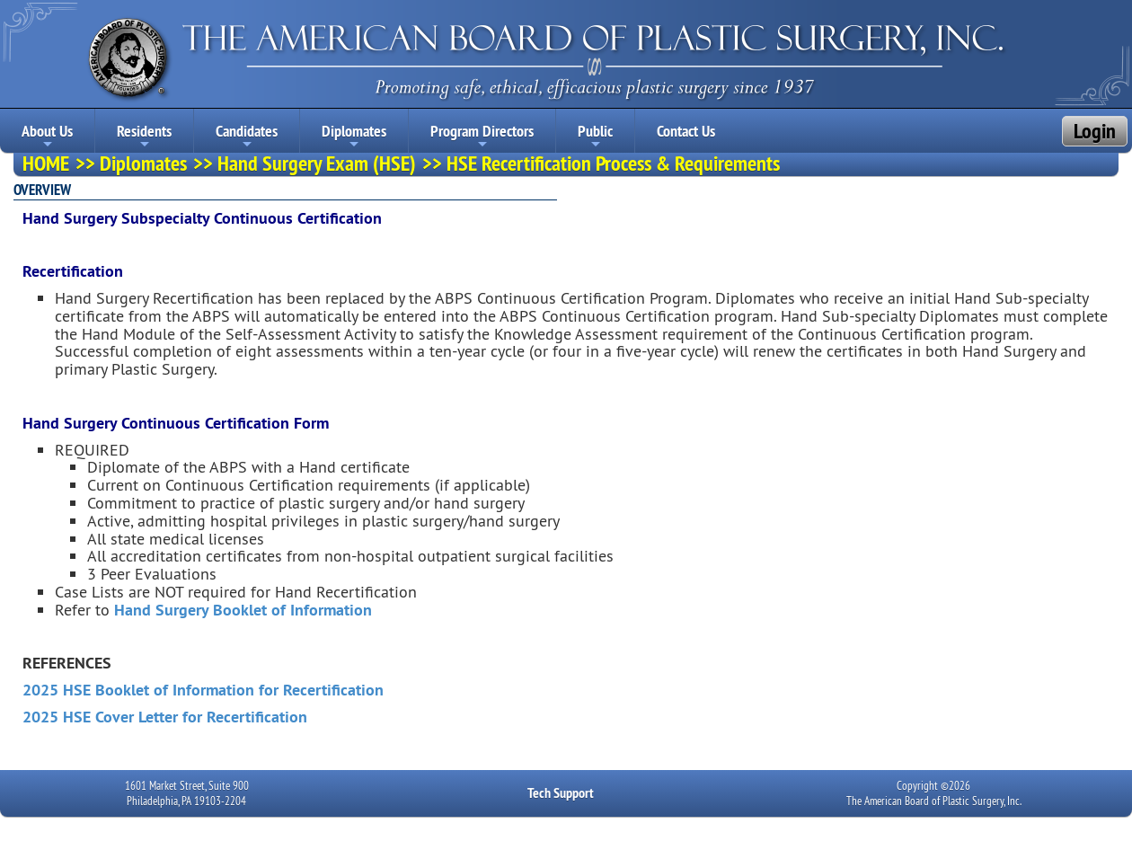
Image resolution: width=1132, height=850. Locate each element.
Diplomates (354, 136)
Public (595, 136)
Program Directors (482, 136)
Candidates (247, 136)
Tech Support (560, 793)
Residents (144, 136)
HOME (45, 163)
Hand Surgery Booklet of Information (243, 609)
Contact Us (686, 130)
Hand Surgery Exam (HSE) (316, 163)
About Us (47, 136)
